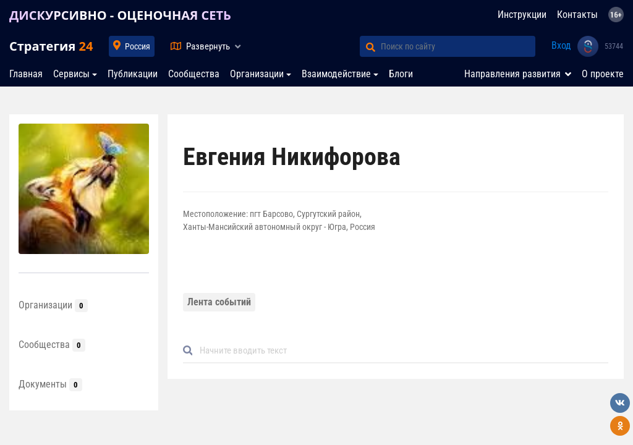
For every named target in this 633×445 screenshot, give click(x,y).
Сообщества (193, 74)
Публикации (133, 74)
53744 (614, 46)
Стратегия (51, 46)
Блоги (401, 74)
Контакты (577, 14)
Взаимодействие (336, 74)
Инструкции (522, 14)
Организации (257, 74)
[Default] (400, 350)
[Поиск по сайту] (458, 46)
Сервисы (71, 74)
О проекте (603, 74)
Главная (26, 74)
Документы (50, 384)
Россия (137, 46)
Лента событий (219, 302)
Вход (561, 45)
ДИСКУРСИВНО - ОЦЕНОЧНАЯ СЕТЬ (120, 15)
